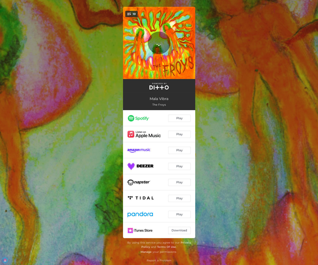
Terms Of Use (166, 247)
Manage (146, 251)
